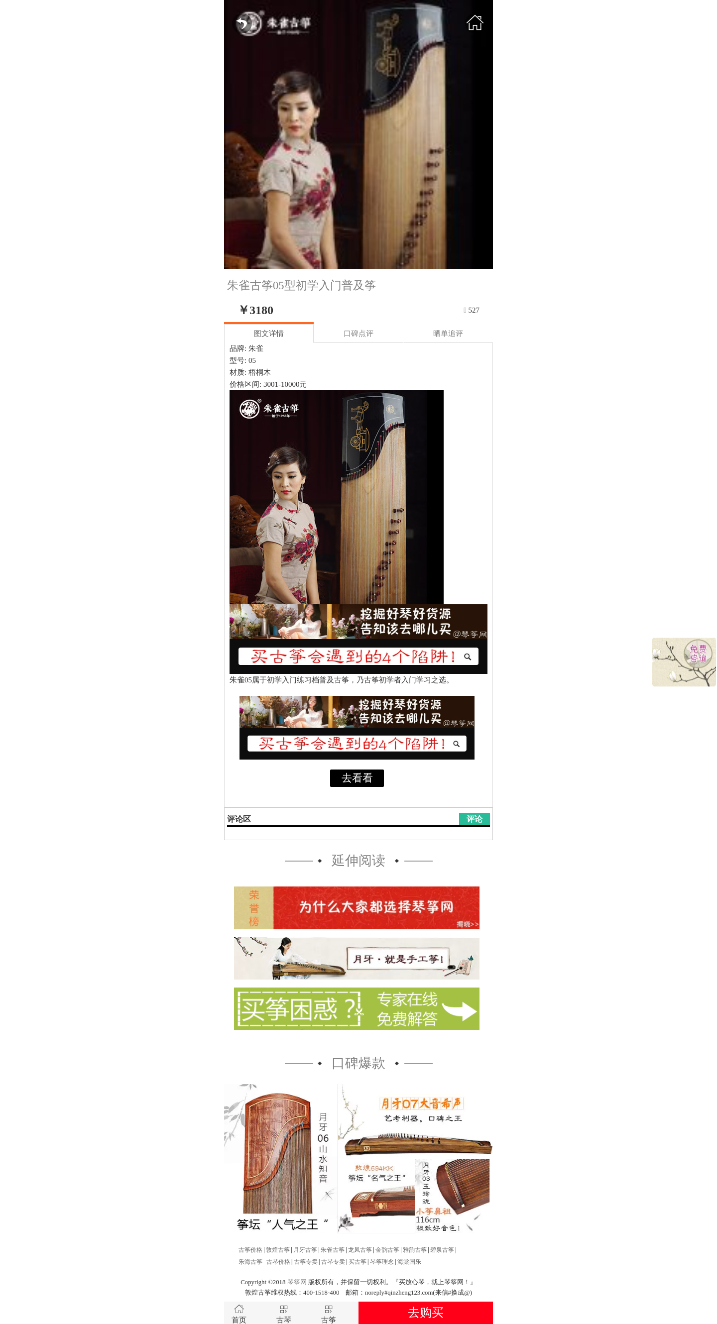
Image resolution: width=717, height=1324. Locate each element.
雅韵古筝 (415, 1249)
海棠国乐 (409, 1261)
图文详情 (269, 333)
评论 (474, 819)
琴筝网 (297, 1282)
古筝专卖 (306, 1261)
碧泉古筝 (442, 1249)
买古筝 (357, 1261)
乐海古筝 (250, 1261)
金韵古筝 (387, 1249)
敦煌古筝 (278, 1249)
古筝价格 (250, 1249)
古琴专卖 (333, 1261)
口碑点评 (358, 333)
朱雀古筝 (333, 1249)
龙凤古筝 (360, 1249)
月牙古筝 (305, 1249)
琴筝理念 (382, 1261)
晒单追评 (448, 333)
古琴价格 (278, 1261)
